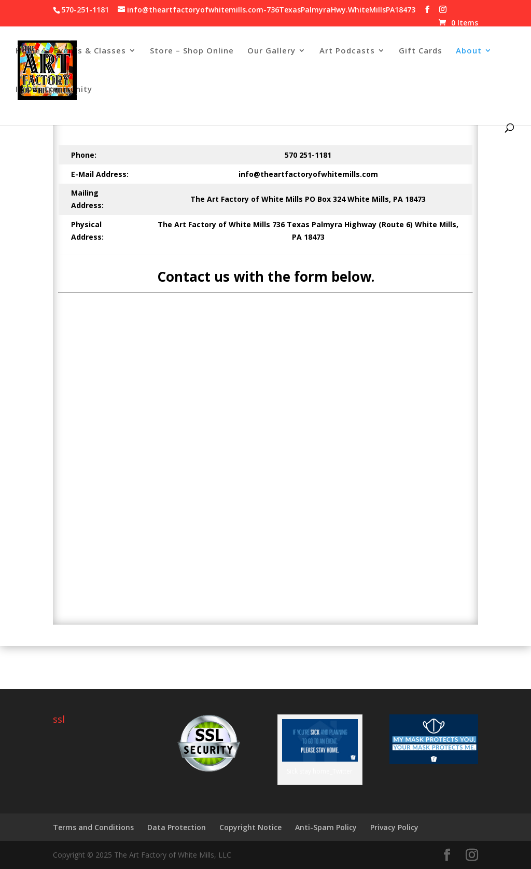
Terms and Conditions (93, 827)
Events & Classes (90, 51)
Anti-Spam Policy (326, 827)
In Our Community (54, 89)
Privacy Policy (394, 827)
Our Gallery (271, 51)
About (469, 51)
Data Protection (176, 827)
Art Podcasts (347, 51)
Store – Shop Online (192, 51)
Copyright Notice (250, 827)
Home (28, 51)
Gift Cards (420, 51)
